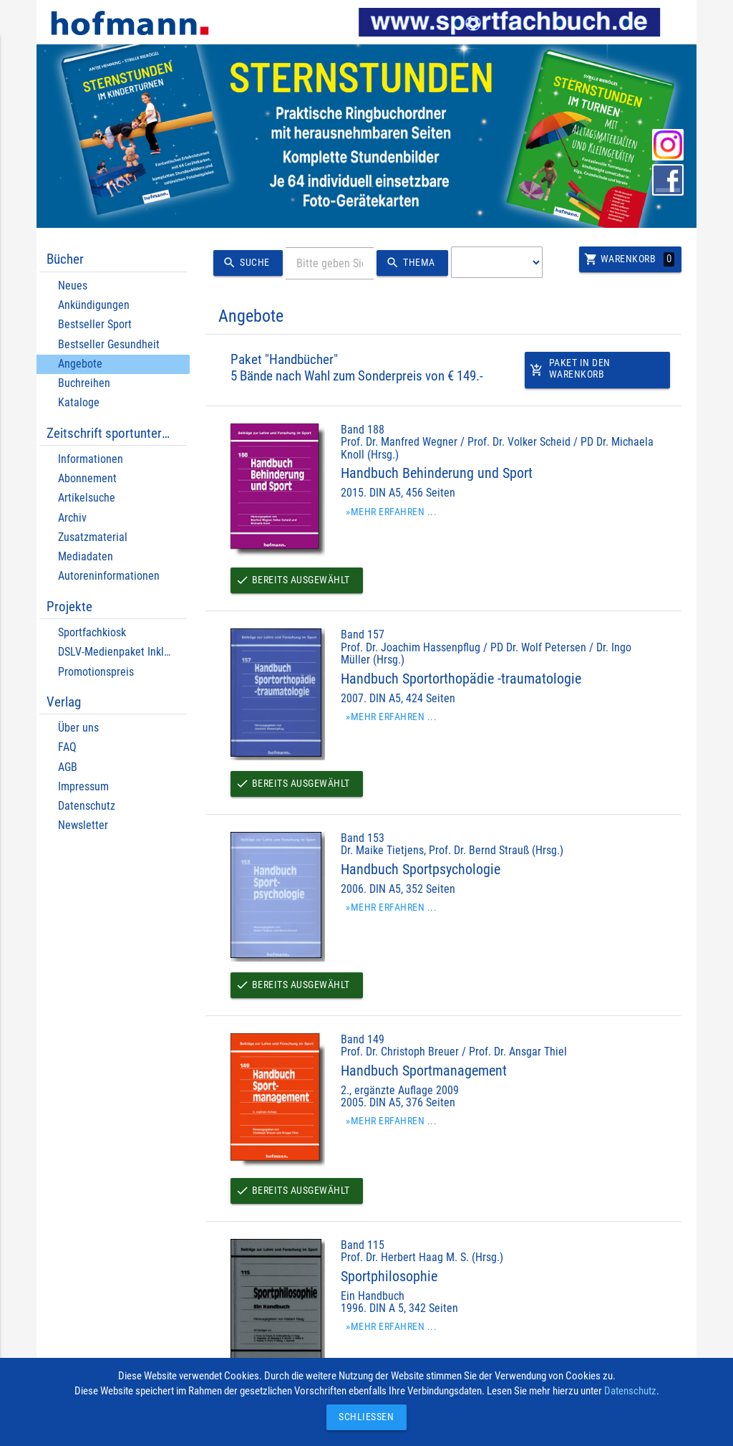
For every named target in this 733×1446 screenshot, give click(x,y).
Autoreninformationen (109, 576)
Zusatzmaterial (92, 537)
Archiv (72, 518)
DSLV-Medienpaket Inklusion (123, 652)
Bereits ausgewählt (296, 580)
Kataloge (78, 402)
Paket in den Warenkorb (571, 373)
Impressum (83, 786)
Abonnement (87, 478)
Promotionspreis (96, 672)
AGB (67, 767)
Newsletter (83, 825)
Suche (244, 263)
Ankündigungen (94, 305)
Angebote (80, 363)
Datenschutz (86, 806)
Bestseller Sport (95, 324)
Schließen (363, 1417)
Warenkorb (627, 259)
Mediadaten (85, 556)
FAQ (67, 747)
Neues (72, 285)
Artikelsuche (86, 497)
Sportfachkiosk (92, 632)
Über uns (78, 727)
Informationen (90, 459)
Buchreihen (84, 383)
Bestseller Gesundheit (109, 344)
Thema (410, 263)
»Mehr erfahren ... (393, 512)
